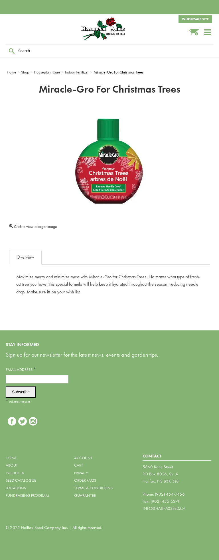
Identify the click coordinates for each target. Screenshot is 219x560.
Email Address (21, 369)
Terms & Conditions (93, 487)
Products (15, 472)
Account (83, 457)
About (12, 465)
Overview (25, 257)
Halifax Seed (109, 28)
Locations (16, 487)
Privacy (81, 472)
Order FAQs (85, 480)
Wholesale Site (195, 19)
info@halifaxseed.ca (164, 508)
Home (11, 457)
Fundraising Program (27, 495)
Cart (78, 465)
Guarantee (85, 495)
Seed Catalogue (21, 480)
